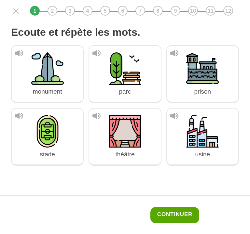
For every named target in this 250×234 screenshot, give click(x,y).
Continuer (174, 214)
